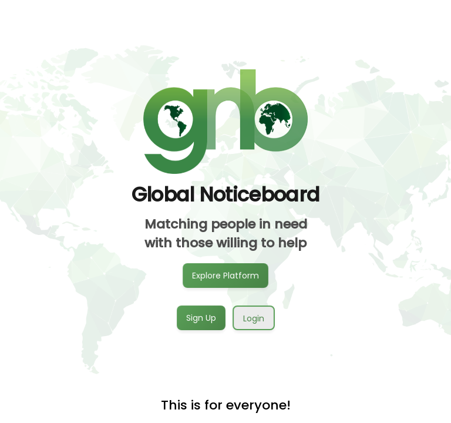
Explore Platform (225, 275)
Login (253, 318)
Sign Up (201, 317)
